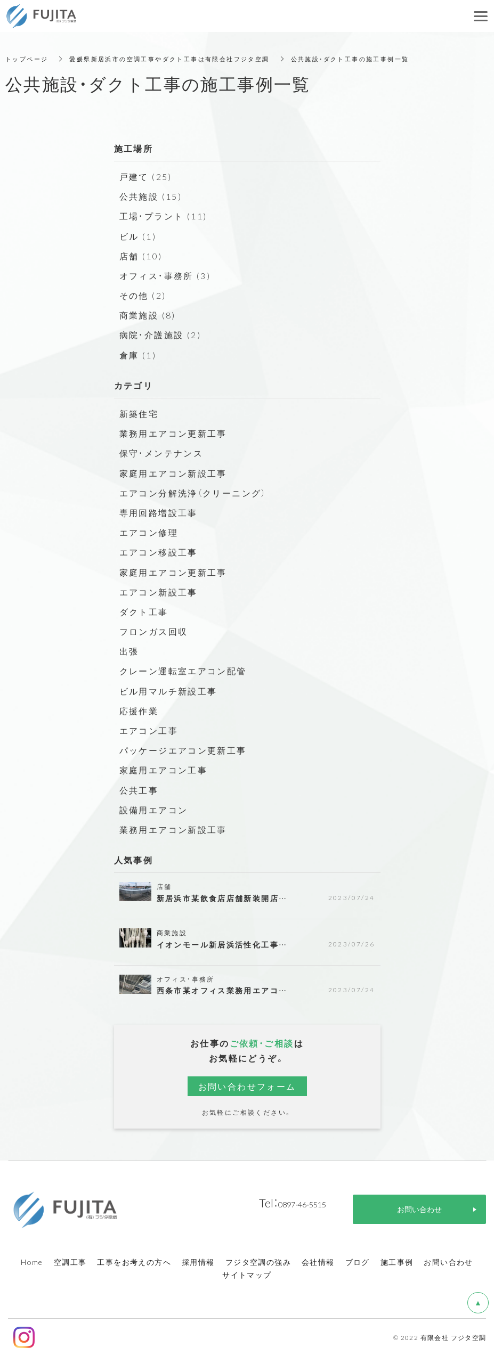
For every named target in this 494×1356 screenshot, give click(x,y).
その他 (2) (142, 295)
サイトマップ (246, 1274)
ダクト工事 (143, 611)
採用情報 (198, 1261)
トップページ (28, 58)
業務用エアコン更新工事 (173, 433)
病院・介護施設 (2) (160, 334)
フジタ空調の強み (258, 1261)
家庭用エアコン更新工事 (173, 572)
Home (32, 1261)
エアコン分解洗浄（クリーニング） (192, 492)
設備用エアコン (153, 809)
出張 (129, 650)
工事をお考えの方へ (134, 1261)
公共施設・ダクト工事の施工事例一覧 (372, 58)
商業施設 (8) (147, 314)
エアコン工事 (148, 730)
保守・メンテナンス (161, 452)
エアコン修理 (148, 532)
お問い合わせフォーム (247, 1086)
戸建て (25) (145, 176)
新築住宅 (139, 413)
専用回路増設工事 (158, 512)
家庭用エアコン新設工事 (173, 473)
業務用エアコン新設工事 (173, 829)
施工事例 (397, 1261)
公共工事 (139, 789)
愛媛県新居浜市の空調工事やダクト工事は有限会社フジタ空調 (179, 58)
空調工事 (70, 1261)
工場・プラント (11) (163, 215)
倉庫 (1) (137, 354)
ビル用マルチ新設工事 (168, 690)
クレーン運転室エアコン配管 (183, 670)
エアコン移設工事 (158, 551)
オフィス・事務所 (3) (165, 275)
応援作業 (139, 710)
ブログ (357, 1261)
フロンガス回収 (153, 631)
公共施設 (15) (150, 196)
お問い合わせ (448, 1261)
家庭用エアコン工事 (163, 769)
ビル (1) (137, 236)
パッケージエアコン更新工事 (183, 750)
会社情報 (318, 1261)
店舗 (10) (141, 255)
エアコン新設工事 (158, 591)
